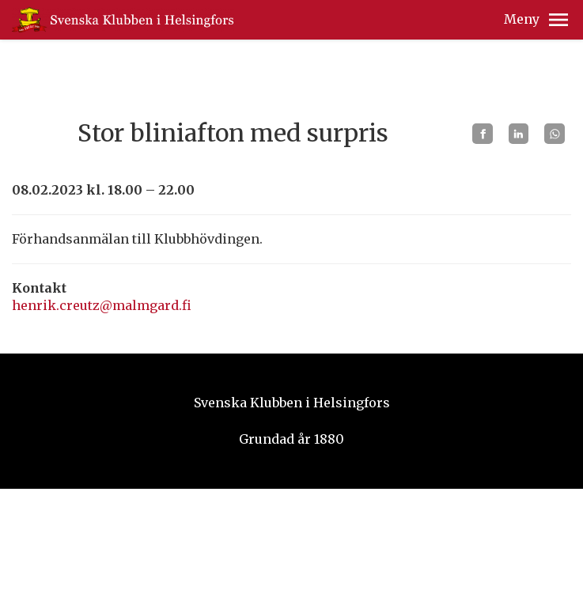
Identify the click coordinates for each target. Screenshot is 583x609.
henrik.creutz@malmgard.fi (101, 305)
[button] (558, 19)
